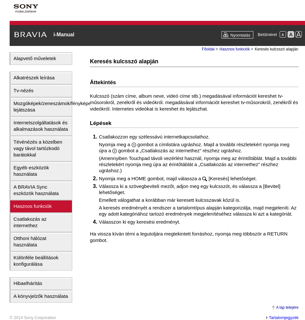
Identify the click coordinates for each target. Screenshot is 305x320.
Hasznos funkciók (32, 206)
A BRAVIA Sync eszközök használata (36, 190)
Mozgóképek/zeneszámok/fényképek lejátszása (42, 106)
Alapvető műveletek (34, 58)
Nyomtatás (240, 35)
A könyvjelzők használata (40, 296)
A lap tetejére (287, 307)
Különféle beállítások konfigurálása (35, 261)
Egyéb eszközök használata (31, 171)
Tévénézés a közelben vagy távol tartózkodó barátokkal (37, 148)
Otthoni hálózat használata (29, 241)
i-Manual (63, 34)
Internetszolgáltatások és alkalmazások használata (40, 126)
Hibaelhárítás (27, 283)
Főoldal (208, 49)
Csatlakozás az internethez (30, 222)
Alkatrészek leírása (34, 77)
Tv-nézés (23, 90)
